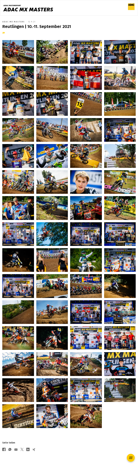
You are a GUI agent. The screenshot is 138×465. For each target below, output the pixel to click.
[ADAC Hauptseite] (131, 9)
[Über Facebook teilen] (4, 450)
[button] (131, 458)
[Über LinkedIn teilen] (28, 450)
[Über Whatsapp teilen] (10, 450)
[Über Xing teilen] (33, 450)
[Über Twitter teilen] (22, 450)
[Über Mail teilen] (16, 450)
